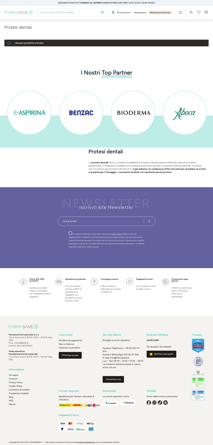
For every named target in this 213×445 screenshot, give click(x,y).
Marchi (12, 404)
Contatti (13, 378)
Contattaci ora (113, 379)
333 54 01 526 (131, 354)
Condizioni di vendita (19, 389)
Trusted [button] (197, 334)
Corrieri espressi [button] (69, 391)
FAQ (11, 400)
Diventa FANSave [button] (157, 334)
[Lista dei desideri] (198, 12)
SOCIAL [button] (151, 391)
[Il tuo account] (191, 12)
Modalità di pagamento (70, 340)
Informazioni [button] (16, 369)
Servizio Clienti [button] (112, 334)
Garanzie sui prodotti (69, 347)
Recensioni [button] (109, 391)
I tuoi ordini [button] (65, 334)
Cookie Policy (15, 386)
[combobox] (69, 12)
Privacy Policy (116, 234)
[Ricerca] (103, 12)
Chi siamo (13, 375)
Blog (11, 397)
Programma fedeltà (19, 393)
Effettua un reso (70, 355)
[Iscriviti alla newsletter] (149, 221)
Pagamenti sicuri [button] (69, 415)
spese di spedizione (87, 442)
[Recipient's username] (101, 221)
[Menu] (180, 12)
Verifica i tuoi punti (163, 354)
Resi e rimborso (66, 344)
